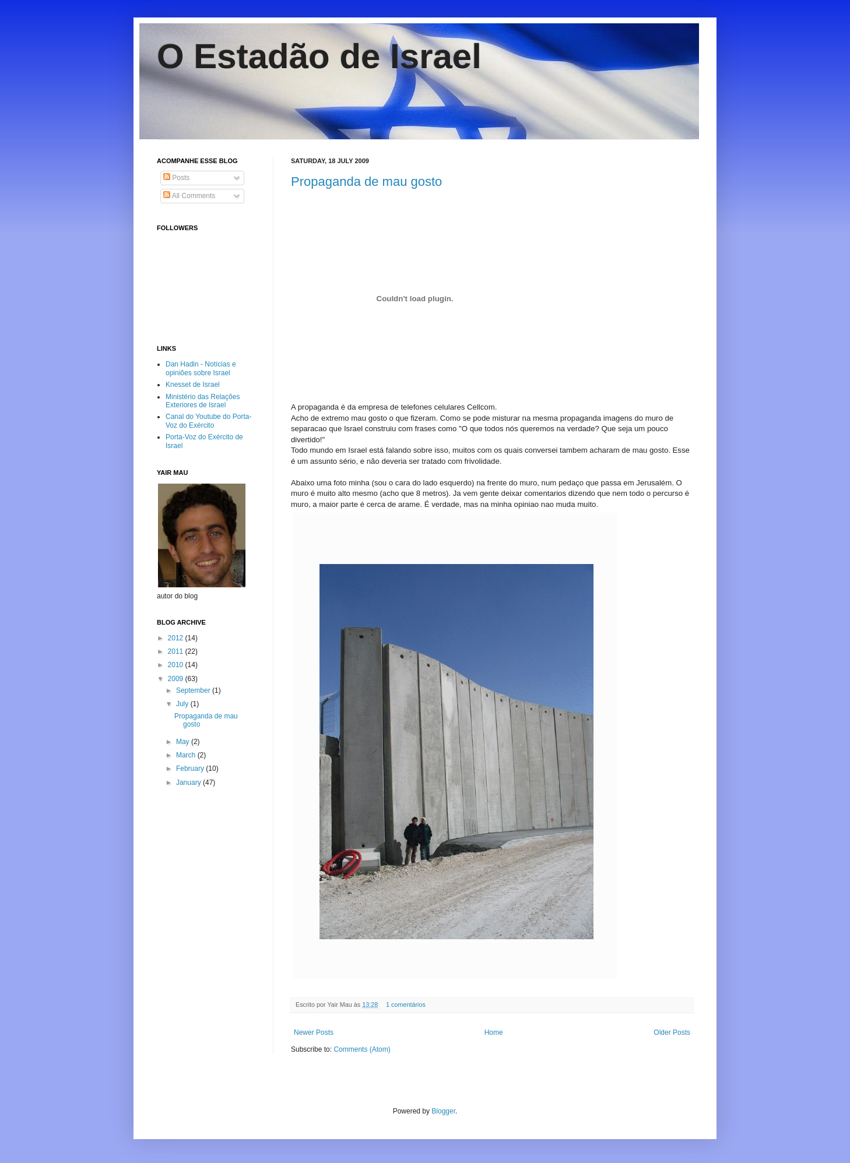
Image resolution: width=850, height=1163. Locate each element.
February (191, 768)
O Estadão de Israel (319, 56)
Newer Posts (313, 1032)
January (189, 782)
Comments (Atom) (361, 1049)
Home (493, 1032)
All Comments (189, 196)
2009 (176, 679)
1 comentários (406, 1004)
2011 (176, 651)
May (183, 742)
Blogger (443, 1111)
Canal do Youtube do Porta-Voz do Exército (208, 421)
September (194, 690)
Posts (176, 178)
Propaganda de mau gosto (366, 181)
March (187, 755)
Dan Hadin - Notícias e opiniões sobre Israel (201, 368)
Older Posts (672, 1032)
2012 (176, 638)
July (183, 704)
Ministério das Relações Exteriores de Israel (203, 401)
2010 (176, 665)
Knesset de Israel (193, 384)
